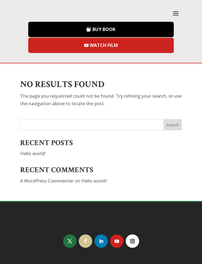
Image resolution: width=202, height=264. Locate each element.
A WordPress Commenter (46, 181)
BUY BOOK (103, 29)
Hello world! (33, 153)
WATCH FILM (104, 45)
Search (173, 125)
